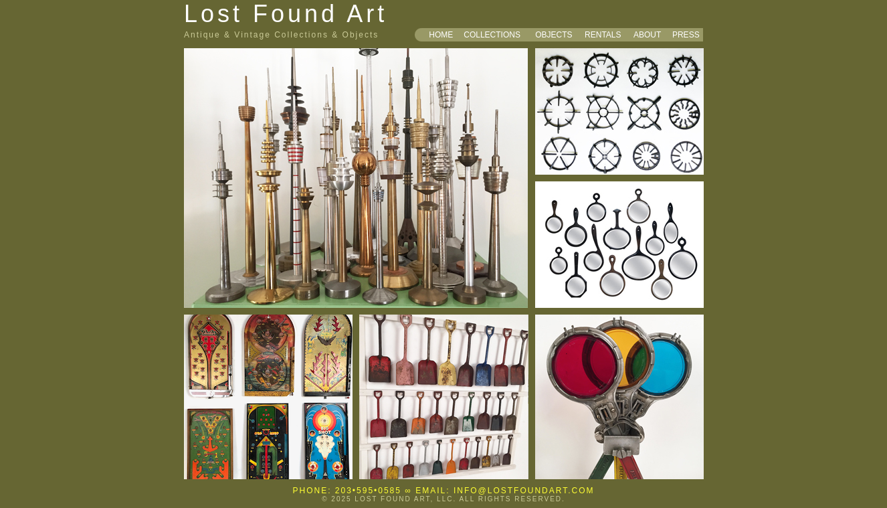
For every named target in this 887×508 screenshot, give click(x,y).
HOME (441, 34)
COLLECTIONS (492, 34)
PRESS (686, 34)
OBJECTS (553, 34)
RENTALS (603, 34)
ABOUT (647, 34)
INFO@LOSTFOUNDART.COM (524, 490)
